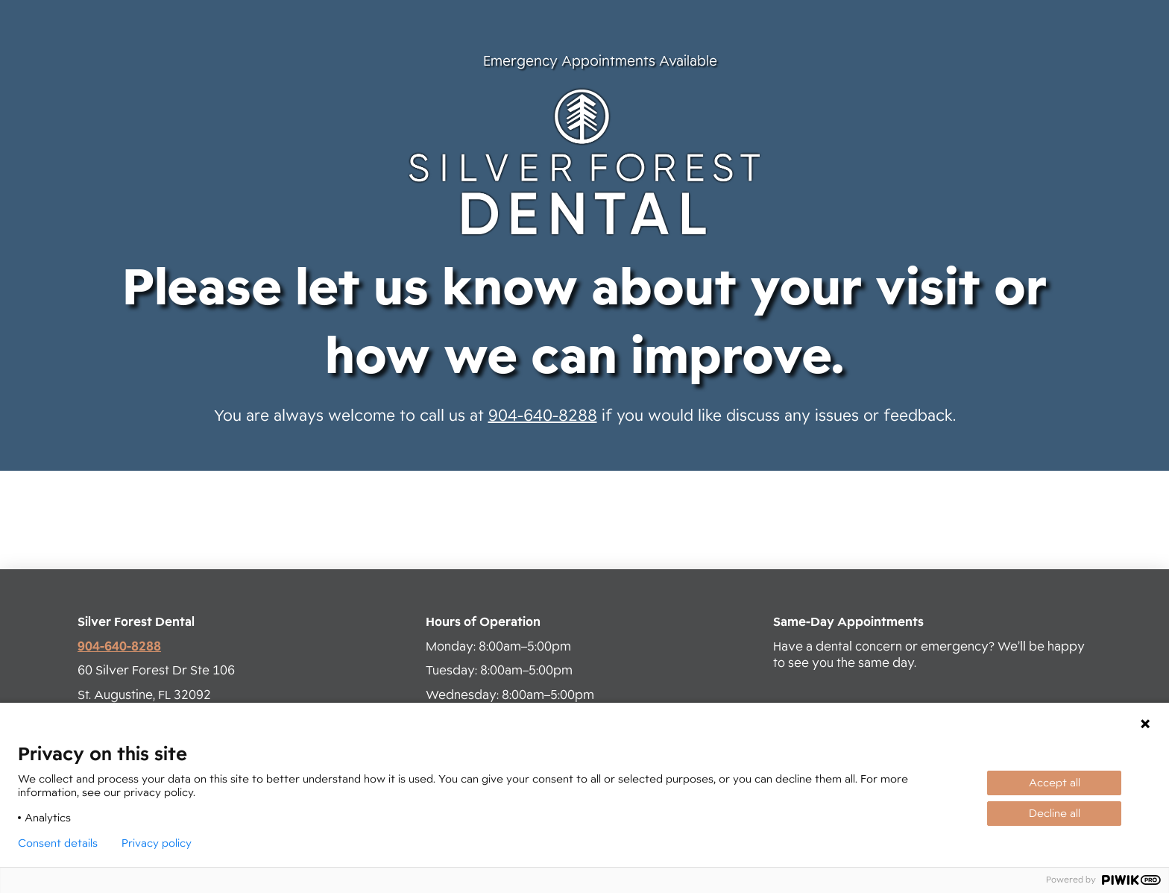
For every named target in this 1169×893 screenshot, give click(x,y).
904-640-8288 (542, 415)
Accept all (1054, 782)
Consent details (58, 843)
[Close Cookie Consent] (1145, 724)
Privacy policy (157, 843)
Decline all (1054, 813)
